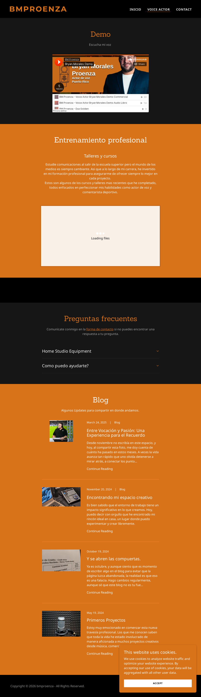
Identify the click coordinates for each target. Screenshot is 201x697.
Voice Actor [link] (158, 9)
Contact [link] (184, 9)
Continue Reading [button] (100, 469)
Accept (158, 683)
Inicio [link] (135, 9)
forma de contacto (100, 329)
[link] (53, 10)
